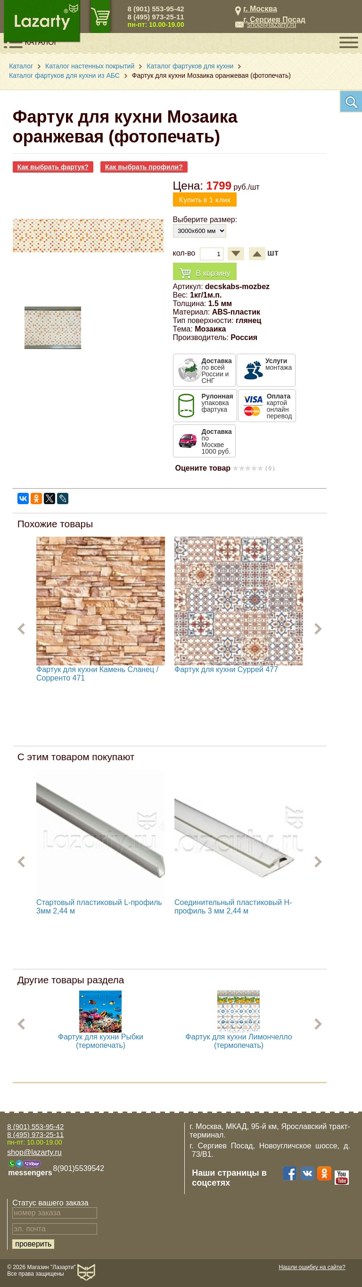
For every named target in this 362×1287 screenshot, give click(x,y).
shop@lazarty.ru (271, 24)
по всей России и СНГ (217, 370)
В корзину (204, 273)
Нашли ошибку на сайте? (312, 1267)
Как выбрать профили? (144, 167)
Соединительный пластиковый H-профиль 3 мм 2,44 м (233, 906)
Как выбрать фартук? (53, 167)
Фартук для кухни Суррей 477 (226, 669)
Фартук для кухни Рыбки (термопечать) (100, 1041)
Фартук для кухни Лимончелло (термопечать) (238, 1041)
